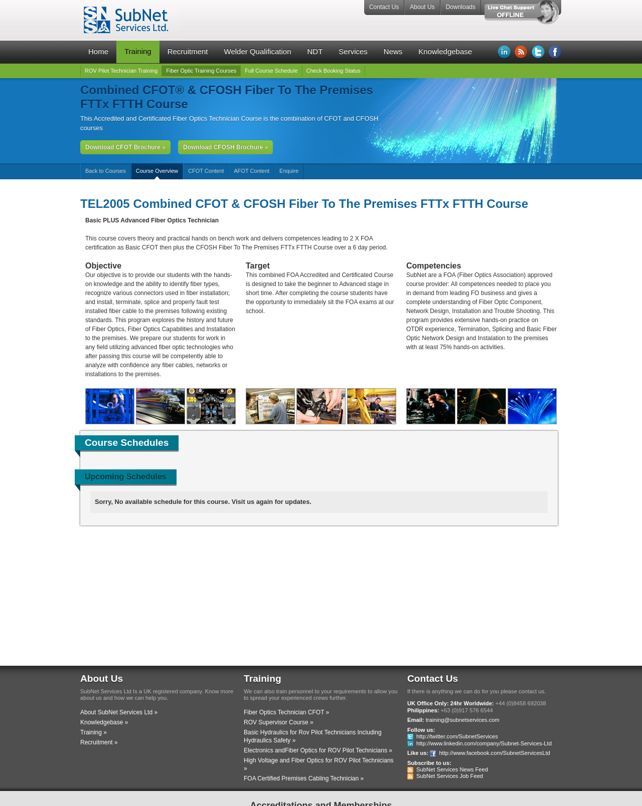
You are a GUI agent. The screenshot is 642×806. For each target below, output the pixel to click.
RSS (521, 52)
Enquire (288, 171)
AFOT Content (251, 171)
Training (137, 51)
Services (353, 51)
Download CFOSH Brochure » (225, 147)
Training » (93, 732)
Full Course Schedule (271, 71)
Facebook (555, 52)
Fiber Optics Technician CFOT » (286, 712)
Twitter (538, 52)
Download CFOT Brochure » (125, 147)
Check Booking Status (333, 71)
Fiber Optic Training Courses (201, 71)
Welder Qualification (257, 51)
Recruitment (188, 51)
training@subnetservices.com (463, 720)
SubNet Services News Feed (452, 769)
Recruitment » (99, 742)
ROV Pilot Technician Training (121, 71)
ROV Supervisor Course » (278, 722)
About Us (422, 7)
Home (98, 51)
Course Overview (157, 171)
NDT (315, 51)
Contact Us (384, 7)
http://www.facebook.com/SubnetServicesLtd (494, 753)
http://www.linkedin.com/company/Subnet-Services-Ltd (484, 743)
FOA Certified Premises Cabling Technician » (304, 778)
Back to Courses (105, 171)
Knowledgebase (445, 51)
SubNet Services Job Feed (449, 776)
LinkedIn (504, 52)
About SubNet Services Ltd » (118, 712)
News (393, 51)
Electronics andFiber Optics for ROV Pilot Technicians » (318, 750)
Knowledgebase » (104, 722)
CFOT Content (206, 171)
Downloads (460, 7)
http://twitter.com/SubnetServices (457, 736)
